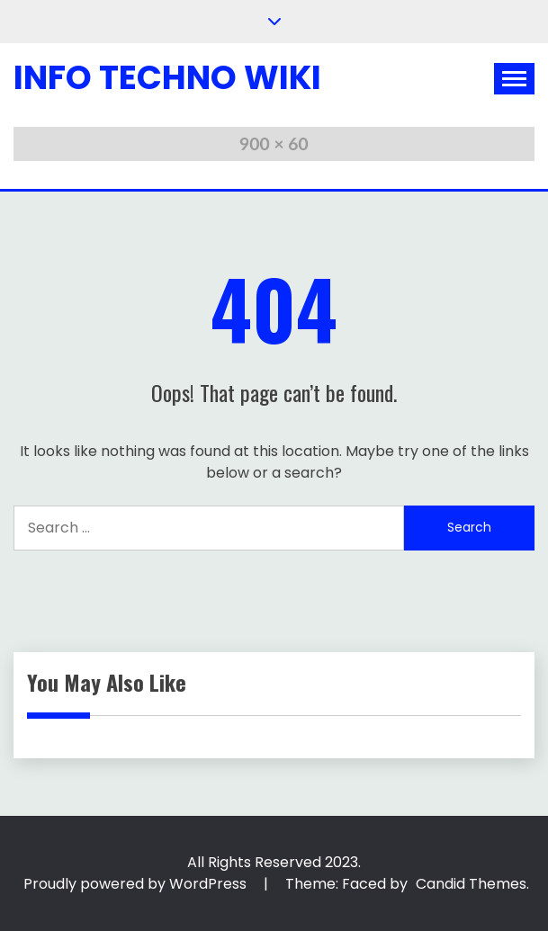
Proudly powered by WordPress (136, 883)
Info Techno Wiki (167, 77)
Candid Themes (471, 883)
